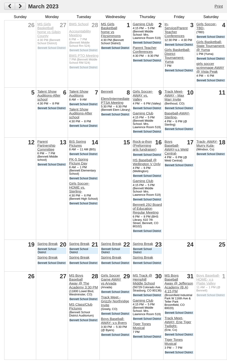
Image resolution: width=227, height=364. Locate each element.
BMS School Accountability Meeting (80, 29)
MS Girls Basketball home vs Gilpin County (49, 30)
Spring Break (47, 244)
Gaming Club (143, 24)
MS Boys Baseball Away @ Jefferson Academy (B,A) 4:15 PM (179, 283)
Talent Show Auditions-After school (49, 95)
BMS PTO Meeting (83, 55)
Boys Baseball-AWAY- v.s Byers (114, 321)
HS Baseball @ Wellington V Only (146, 162)
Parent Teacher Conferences (145, 50)
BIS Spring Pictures (77, 143)
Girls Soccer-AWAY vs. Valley (143, 95)
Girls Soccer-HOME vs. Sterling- (79, 187)
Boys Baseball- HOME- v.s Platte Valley (208, 279)
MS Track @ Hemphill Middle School (144, 279)
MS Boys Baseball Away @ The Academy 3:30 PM (83, 281)
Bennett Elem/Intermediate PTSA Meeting (115, 96)
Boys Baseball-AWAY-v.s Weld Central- (177, 147)
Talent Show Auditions (78, 93)
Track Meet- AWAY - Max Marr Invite (174, 95)
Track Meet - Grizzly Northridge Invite (115, 301)
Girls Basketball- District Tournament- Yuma (177, 55)
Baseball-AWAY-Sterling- (177, 115)
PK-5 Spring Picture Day (78, 161)
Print (218, 6)
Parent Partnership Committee (46, 145)
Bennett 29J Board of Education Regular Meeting (147, 208)
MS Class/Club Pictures (80, 306)
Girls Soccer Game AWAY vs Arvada (111, 279)
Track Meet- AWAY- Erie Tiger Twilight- (178, 322)
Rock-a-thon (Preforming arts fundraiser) (144, 145)
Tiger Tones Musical (142, 326)
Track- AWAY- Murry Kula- (207, 143)
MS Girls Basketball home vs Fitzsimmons (111, 30)
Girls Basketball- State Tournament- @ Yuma (210, 46)
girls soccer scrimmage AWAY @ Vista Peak (210, 67)
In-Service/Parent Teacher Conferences (176, 30)
